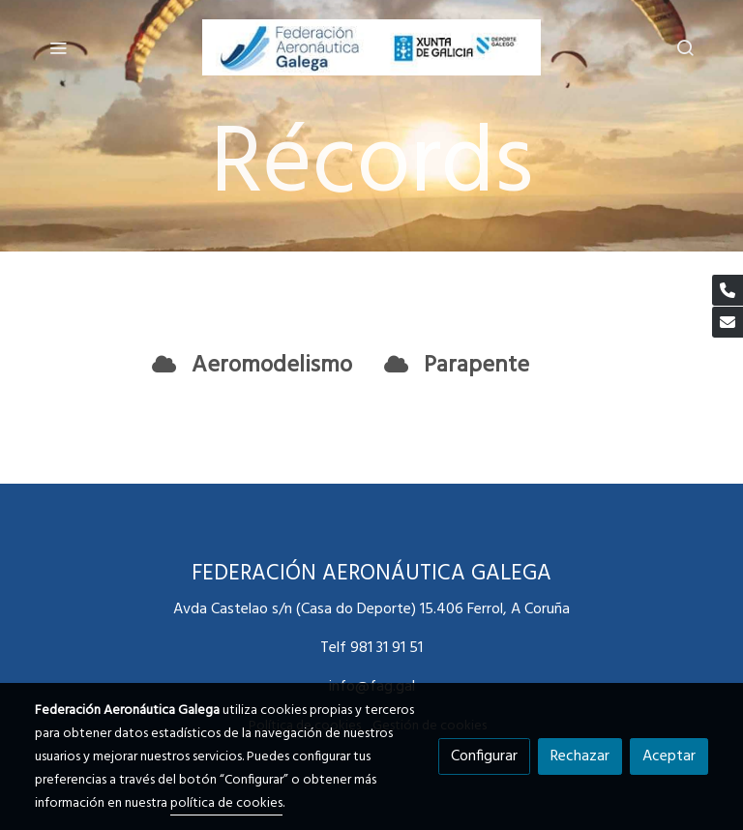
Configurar (484, 756)
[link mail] (727, 322)
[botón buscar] (685, 47)
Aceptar (669, 756)
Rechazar (579, 756)
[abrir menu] (58, 47)
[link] (371, 47)
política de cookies (226, 803)
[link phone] (727, 290)
